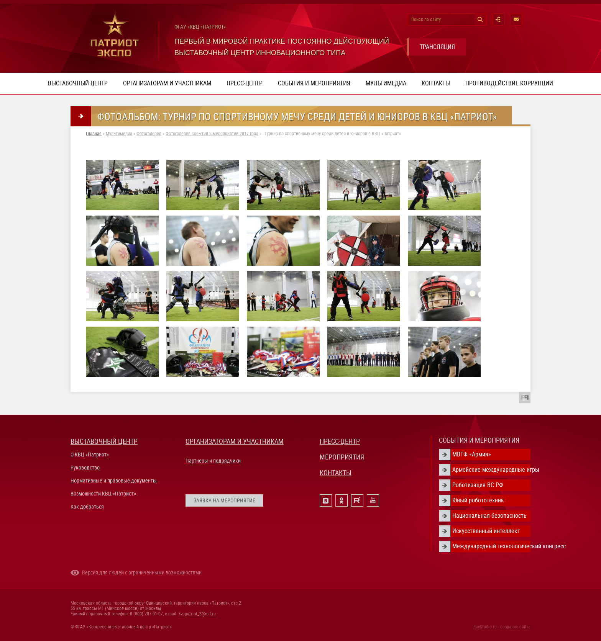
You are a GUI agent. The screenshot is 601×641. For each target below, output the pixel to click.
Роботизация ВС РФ (477, 485)
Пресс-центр (245, 83)
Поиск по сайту (426, 19)
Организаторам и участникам (167, 83)
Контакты (436, 83)
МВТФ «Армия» (471, 454)
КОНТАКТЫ (335, 473)
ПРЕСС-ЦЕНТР (340, 441)
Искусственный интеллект (486, 531)
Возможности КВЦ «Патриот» (103, 494)
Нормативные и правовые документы (114, 480)
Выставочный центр (78, 83)
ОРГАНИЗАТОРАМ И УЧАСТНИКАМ (235, 441)
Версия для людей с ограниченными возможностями (142, 572)
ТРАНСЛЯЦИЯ (437, 47)
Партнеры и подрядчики (213, 461)
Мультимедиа (386, 83)
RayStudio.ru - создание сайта (501, 627)
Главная (94, 133)
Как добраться (87, 507)
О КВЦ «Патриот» (90, 454)
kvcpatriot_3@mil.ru (197, 613)
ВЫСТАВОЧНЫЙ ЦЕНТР (104, 441)
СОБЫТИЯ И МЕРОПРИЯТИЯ (479, 440)
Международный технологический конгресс (491, 546)
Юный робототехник (478, 500)
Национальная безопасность (489, 515)
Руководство (85, 467)
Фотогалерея (148, 133)
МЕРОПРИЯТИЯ (342, 457)
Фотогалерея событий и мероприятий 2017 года (212, 133)
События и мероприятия (314, 83)
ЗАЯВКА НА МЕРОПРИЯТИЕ (224, 500)
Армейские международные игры (491, 469)
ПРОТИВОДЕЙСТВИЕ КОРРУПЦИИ (509, 83)
